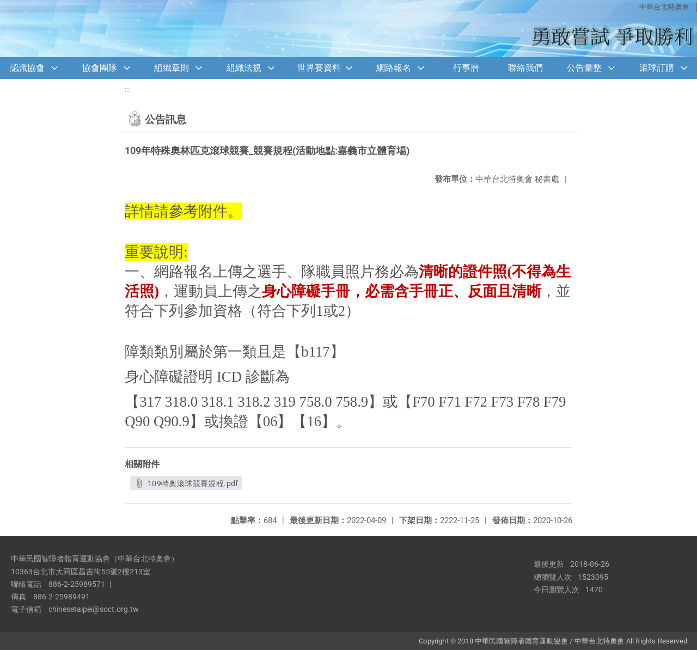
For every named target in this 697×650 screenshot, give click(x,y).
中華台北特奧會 (664, 7)
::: (127, 89)
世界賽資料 (319, 68)
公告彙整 (584, 68)
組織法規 (244, 68)
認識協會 (27, 68)
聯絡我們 (525, 68)
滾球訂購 (656, 68)
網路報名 (393, 68)
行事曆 (466, 68)
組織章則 (171, 68)
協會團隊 (99, 68)
